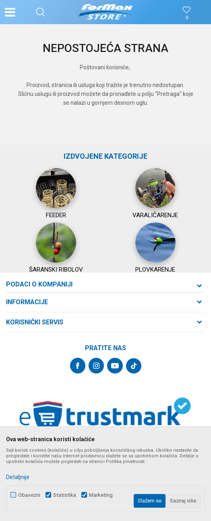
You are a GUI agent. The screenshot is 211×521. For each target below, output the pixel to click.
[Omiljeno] (187, 18)
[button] (40, 12)
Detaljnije (17, 477)
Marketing (101, 495)
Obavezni (29, 495)
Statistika (64, 495)
